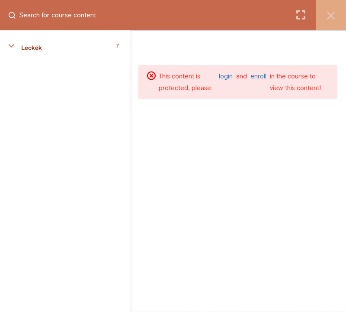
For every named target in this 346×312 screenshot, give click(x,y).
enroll (258, 76)
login (226, 76)
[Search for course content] (15, 15)
